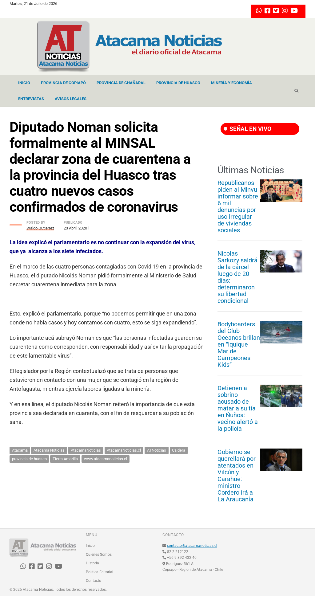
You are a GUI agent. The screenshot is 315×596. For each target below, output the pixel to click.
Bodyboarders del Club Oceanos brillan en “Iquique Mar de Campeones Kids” (238, 344)
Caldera (178, 450)
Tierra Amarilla (65, 459)
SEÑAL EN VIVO (247, 129)
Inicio (24, 82)
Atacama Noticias (49, 450)
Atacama (20, 450)
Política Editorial (99, 572)
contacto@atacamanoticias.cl (192, 545)
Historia (92, 563)
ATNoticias (156, 450)
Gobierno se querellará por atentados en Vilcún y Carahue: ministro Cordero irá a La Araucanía (236, 476)
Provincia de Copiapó (63, 82)
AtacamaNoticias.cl (124, 450)
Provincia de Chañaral (121, 82)
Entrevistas (31, 98)
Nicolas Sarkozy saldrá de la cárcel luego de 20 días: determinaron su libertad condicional (237, 277)
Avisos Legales (70, 98)
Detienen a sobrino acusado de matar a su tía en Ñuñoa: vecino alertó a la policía (237, 408)
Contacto (93, 580)
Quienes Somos (99, 554)
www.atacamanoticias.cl (105, 459)
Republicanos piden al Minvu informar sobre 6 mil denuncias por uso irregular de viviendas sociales (237, 206)
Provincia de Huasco (178, 82)
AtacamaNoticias (86, 450)
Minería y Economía (231, 82)
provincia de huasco (29, 459)
